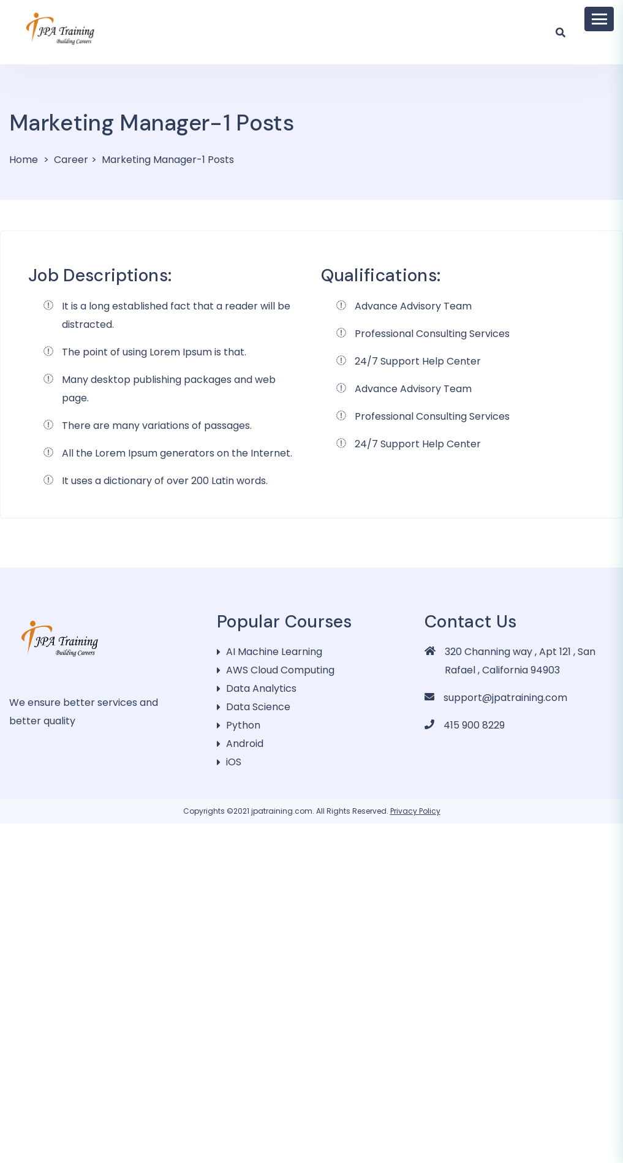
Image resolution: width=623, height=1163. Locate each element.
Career (71, 160)
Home (23, 160)
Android (244, 744)
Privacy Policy (415, 811)
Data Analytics (261, 688)
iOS (233, 762)
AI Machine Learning (274, 652)
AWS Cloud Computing (280, 670)
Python (243, 725)
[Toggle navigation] (599, 19)
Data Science (258, 707)
